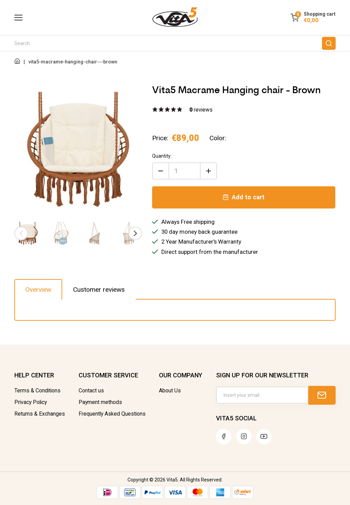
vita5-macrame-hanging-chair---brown (72, 61)
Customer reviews (99, 289)
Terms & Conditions (37, 391)
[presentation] (21, 233)
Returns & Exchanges (39, 414)
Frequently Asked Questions (112, 414)
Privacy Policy (30, 402)
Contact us (91, 391)
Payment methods (100, 402)
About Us (170, 391)
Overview (38, 289)
